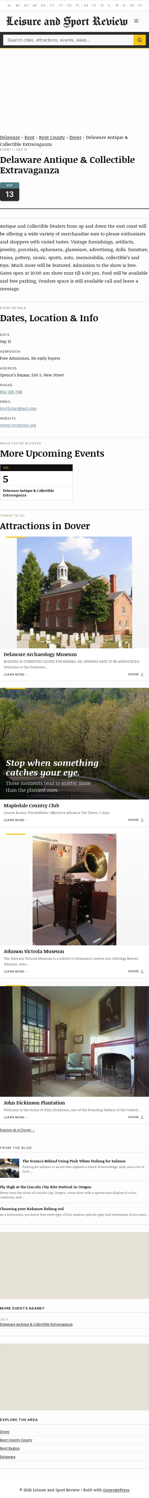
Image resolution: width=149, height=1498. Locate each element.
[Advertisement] (74, 88)
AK (18, 5)
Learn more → (16, 674)
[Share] (136, 674)
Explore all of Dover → (17, 1130)
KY (141, 5)
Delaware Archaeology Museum (40, 653)
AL (9, 5)
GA (86, 5)
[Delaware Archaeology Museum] (74, 592)
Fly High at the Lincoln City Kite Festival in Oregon (45, 1187)
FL (78, 5)
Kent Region (10, 1448)
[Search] (140, 40)
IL (109, 5)
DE (70, 5)
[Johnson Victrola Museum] (74, 889)
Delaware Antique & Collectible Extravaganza (36, 1324)
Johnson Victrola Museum (34, 951)
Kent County (52, 137)
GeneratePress (116, 1490)
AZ (26, 5)
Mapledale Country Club (31, 805)
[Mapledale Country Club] (74, 744)
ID (102, 5)
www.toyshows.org (18, 425)
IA (124, 5)
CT (61, 5)
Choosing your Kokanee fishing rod (32, 1208)
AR (35, 5)
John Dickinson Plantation (34, 1102)
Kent (29, 137)
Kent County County (16, 1439)
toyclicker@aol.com (18, 408)
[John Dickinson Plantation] (74, 1041)
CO (52, 5)
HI (94, 5)
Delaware (10, 137)
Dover (75, 137)
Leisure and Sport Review (67, 21)
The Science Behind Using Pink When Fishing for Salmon (74, 1161)
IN (117, 5)
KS (132, 5)
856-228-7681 (11, 392)
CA (43, 5)
